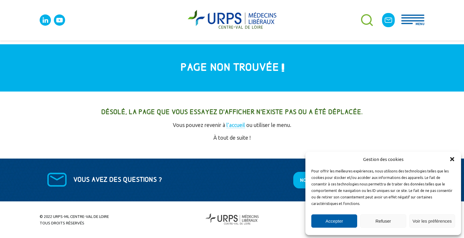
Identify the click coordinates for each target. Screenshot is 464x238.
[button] (452, 159)
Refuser (383, 221)
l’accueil (235, 125)
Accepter (334, 221)
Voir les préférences (432, 221)
